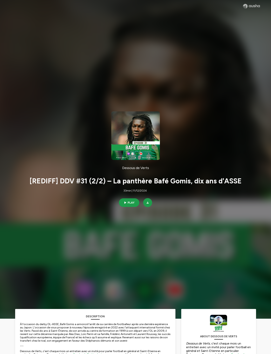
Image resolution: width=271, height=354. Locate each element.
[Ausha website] (251, 6)
